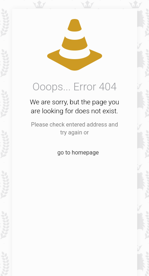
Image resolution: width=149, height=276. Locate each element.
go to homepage (78, 152)
